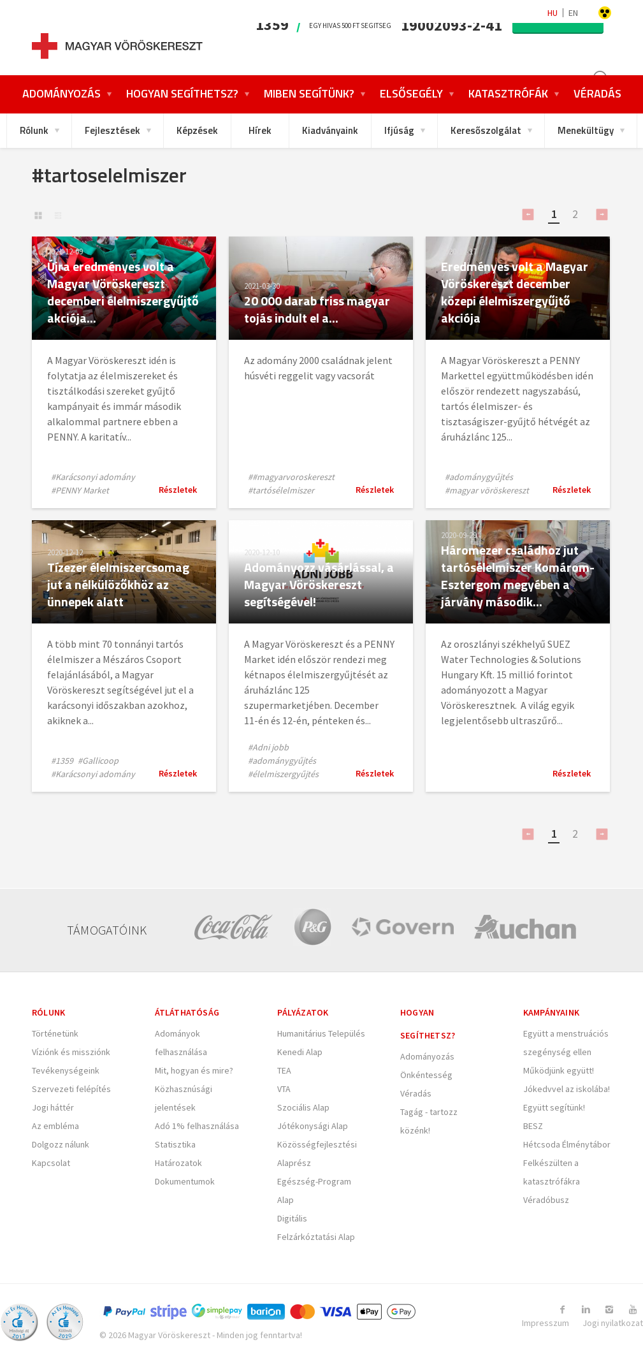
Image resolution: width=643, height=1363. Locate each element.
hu (552, 12)
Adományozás (427, 1056)
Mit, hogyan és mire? (194, 1070)
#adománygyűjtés (479, 477)
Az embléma (55, 1126)
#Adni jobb (268, 747)
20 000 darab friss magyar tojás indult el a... (317, 309)
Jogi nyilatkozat (612, 1323)
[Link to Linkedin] (587, 1309)
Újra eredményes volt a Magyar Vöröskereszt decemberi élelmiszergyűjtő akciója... (123, 292)
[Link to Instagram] (610, 1309)
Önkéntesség (426, 1075)
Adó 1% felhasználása (197, 1126)
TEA (284, 1070)
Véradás (415, 1093)
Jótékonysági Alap (312, 1126)
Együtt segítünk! (554, 1107)
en (573, 12)
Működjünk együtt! (558, 1070)
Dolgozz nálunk (60, 1144)
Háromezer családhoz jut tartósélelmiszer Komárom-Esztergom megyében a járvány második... (518, 575)
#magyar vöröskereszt (487, 490)
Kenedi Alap (299, 1052)
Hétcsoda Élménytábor (566, 1144)
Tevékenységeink (65, 1070)
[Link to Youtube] (633, 1309)
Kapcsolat (51, 1163)
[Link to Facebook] (564, 1309)
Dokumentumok (185, 1181)
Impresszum (545, 1323)
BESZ (533, 1126)
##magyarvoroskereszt (291, 477)
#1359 (62, 760)
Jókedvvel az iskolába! (566, 1089)
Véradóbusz (546, 1200)
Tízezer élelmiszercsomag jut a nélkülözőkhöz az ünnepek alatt (118, 584)
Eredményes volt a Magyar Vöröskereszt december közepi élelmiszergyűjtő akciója (514, 292)
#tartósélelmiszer (281, 490)
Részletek (178, 489)
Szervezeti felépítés (71, 1089)
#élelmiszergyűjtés (283, 774)
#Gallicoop (98, 760)
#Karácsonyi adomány (93, 477)
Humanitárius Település (321, 1033)
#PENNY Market (80, 490)
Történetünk (55, 1033)
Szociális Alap (303, 1107)
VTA (284, 1089)
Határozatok (178, 1163)
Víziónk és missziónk (71, 1052)
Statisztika (175, 1144)
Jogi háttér (53, 1107)
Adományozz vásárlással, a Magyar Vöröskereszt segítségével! (319, 584)
